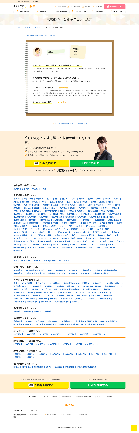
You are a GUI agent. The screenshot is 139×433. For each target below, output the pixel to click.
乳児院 (105, 273)
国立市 (36, 208)
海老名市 (35, 226)
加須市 (76, 232)
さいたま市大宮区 (98, 226)
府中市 (64, 205)
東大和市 (63, 208)
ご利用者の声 (97, 11)
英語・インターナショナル (46, 292)
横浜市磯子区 (72, 214)
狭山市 (105, 232)
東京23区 (17, 199)
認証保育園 (73, 270)
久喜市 (100, 235)
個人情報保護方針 (66, 397)
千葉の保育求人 (84, 414)
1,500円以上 (83, 354)
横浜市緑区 (43, 217)
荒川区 (76, 202)
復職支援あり (64, 324)
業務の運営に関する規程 (83, 397)
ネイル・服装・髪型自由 (92, 286)
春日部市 (96, 232)
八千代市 (25, 245)
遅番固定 (47, 311)
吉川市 (43, 238)
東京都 (16, 189)
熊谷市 (42, 232)
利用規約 (54, 397)
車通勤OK (56, 283)
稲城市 (114, 208)
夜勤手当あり (105, 299)
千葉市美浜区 (53, 248)
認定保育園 (85, 273)
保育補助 (48, 286)
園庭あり (96, 289)
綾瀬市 (54, 226)
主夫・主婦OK (82, 295)
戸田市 (40, 235)
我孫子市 (35, 245)
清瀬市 (72, 208)
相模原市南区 (34, 223)
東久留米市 (83, 208)
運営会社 (110, 397)
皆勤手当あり (32, 302)
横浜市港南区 (19, 217)
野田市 (76, 241)
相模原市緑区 (113, 220)
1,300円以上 (109, 354)
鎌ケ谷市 (46, 245)
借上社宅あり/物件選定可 (46, 324)
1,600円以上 (70, 354)
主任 (22, 283)
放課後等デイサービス (56, 273)
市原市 (119, 241)
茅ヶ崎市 (92, 223)
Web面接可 (42, 299)
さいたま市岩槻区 (20, 232)
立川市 (36, 205)
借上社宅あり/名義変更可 (23, 324)
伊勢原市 (25, 226)
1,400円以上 (96, 354)
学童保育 (96, 273)
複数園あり (108, 289)
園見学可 (53, 299)
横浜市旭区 (31, 217)
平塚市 (55, 223)
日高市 (35, 238)
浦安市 (64, 245)
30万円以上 (67, 344)
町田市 (90, 205)
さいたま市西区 (66, 226)
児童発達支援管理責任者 (86, 367)
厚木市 (119, 223)
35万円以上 (54, 344)
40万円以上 (42, 344)
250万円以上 (98, 334)
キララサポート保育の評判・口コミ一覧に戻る (41, 35)
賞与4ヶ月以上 (66, 299)
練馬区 (93, 202)
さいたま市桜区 (54, 229)
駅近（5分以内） (42, 283)
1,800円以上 (44, 354)
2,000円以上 (18, 354)
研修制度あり (53, 321)
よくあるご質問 (31, 397)
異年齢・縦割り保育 (21, 295)
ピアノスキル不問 (34, 286)
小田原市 (82, 223)
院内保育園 (18, 273)
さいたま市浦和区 (71, 229)
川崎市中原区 (44, 220)
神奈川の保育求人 (52, 414)
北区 (68, 202)
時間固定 (17, 311)
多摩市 (105, 208)
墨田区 (90, 199)
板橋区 (84, 202)
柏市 (111, 241)
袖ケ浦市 (84, 245)
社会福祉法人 (74, 289)
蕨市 (32, 235)
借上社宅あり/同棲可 (84, 321)
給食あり (29, 321)
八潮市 (117, 235)
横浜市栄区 (69, 217)
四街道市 (73, 245)
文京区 (73, 199)
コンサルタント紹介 (78, 11)
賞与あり (78, 299)
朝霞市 (57, 235)
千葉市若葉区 (81, 248)
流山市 (16, 245)
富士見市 (17, 238)
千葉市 (31, 241)
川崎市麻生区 (100, 220)
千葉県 (43, 189)
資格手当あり (46, 302)
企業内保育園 (86, 270)
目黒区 (116, 199)
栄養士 (16, 367)
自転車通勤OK (69, 283)
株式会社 (86, 289)
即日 (64, 289)
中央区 (49, 199)
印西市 (93, 245)
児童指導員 (69, 367)
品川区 (107, 199)
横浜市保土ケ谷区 (57, 214)
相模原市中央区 (20, 223)
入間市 (48, 235)
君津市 (55, 245)
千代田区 (39, 199)
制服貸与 (102, 324)
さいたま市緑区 (102, 229)
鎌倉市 (64, 223)
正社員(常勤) (25, 261)
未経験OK (36, 295)
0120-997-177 (67, 170)
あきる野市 (26, 211)
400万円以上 (58, 334)
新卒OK (70, 295)
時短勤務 (27, 311)
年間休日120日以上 (21, 289)
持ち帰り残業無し (114, 283)
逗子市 (102, 223)
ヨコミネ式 (80, 292)
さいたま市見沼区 (20, 229)
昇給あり (75, 302)
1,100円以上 (31, 357)
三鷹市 (55, 205)
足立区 (102, 202)
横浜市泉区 (81, 217)
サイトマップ (44, 397)
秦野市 (110, 223)
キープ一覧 (99, 6)
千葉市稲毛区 (110, 248)
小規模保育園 (60, 270)
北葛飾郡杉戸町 (20, 241)
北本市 (109, 235)
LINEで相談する (92, 163)
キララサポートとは (60, 11)
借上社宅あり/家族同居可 (105, 321)
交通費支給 (91, 324)
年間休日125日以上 (112, 286)
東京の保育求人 (35, 414)
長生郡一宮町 (19, 248)
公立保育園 (73, 273)
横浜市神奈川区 (107, 211)
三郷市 (26, 238)
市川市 (40, 241)
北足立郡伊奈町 (76, 238)
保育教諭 (58, 367)
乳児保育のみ (19, 286)
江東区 (99, 199)
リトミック (104, 292)
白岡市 (64, 238)
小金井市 (99, 205)
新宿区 (64, 199)
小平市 (109, 205)
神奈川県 (25, 189)
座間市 (45, 226)
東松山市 (85, 232)
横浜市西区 (18, 214)
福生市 (45, 208)
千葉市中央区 (67, 248)
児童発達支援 (39, 273)
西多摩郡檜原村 (50, 211)
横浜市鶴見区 (93, 211)
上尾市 (114, 232)
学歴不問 (60, 295)
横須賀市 (46, 223)
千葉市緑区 (18, 251)
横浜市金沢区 (86, 214)
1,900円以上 (31, 354)
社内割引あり (78, 324)
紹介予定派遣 (64, 261)
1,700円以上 (57, 354)
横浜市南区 (42, 214)
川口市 (50, 232)
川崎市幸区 (31, 220)
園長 (15, 283)
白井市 (102, 245)
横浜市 (62, 211)
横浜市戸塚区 (113, 214)
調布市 (81, 205)
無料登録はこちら (116, 6)
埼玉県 (35, 189)
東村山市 (17, 208)
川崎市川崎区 (19, 220)
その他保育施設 (32, 270)
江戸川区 (17, 205)
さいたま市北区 (81, 226)
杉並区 (52, 202)
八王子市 (27, 205)
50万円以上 (18, 344)
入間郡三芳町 (91, 238)
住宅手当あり (91, 299)
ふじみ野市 (54, 238)
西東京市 (37, 211)
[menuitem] (23, 12)
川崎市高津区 (58, 220)
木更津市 (58, 241)
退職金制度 (18, 321)
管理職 (29, 283)
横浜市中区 (30, 214)
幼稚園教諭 (38, 367)
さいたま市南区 (87, 229)
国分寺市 (27, 208)
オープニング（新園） (50, 289)
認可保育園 (18, 270)
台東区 (81, 199)
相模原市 (80, 211)
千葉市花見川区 (95, 248)
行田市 (59, 232)
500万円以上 (32, 334)
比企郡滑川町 (105, 238)
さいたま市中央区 (38, 229)
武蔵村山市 (95, 208)
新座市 (83, 235)
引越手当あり (19, 302)
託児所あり (40, 321)
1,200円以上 (18, 357)
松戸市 (67, 241)
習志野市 (103, 241)
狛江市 (54, 208)
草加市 (16, 235)
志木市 (66, 235)
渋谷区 (35, 202)
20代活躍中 (95, 295)
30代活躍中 (107, 295)
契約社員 (37, 261)
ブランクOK (48, 295)
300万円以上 (84, 334)
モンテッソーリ (66, 292)
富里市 (110, 245)
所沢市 (67, 232)
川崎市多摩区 (72, 220)
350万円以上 (71, 334)
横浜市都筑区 (108, 217)
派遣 (15, 261)
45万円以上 (30, 344)
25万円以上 (79, 344)
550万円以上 (18, 334)
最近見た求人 (89, 6)
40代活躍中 (18, 299)
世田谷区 (25, 202)
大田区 (16, 202)
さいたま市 (31, 248)
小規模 (30, 292)
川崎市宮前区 (86, 220)
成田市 (85, 241)
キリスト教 (92, 292)
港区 (57, 199)
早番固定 (37, 311)
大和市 (16, 226)
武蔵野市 (46, 205)
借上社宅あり (67, 321)
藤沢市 (73, 223)
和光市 (74, 235)
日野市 (117, 205)
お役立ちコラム (116, 11)
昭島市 (72, 205)
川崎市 (71, 211)
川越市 (33, 232)
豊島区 (60, 202)
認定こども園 (46, 270)
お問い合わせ (62, 6)
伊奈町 (42, 248)
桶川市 (91, 235)
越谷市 (24, 235)
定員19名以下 (19, 292)
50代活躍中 (30, 299)
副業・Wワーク (73, 286)
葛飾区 (110, 202)
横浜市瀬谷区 (56, 217)
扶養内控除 (59, 286)
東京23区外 (28, 199)
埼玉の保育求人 (67, 414)
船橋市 (48, 241)
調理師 (48, 367)
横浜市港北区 (100, 214)
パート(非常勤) (50, 261)
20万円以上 (91, 344)
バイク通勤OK (83, 283)
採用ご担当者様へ (75, 6)
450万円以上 (45, 334)
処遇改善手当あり (62, 302)
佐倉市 (93, 241)
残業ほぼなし (98, 283)
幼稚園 (28, 273)
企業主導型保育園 (110, 270)
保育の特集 (41, 11)
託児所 (97, 270)
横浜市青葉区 (94, 217)
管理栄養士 (26, 367)
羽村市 (16, 211)
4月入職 (35, 289)
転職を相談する (46, 163)
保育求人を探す (23, 11)
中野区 (43, 202)
